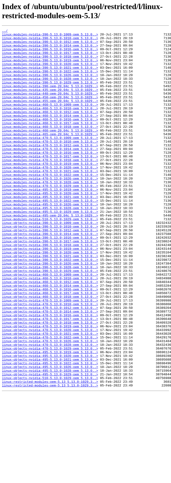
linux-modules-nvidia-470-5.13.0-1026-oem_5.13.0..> (50, 208)
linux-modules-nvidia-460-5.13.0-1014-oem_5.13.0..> (50, 133)
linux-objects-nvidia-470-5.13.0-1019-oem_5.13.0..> (50, 386)
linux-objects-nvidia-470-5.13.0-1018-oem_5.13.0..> (50, 381)
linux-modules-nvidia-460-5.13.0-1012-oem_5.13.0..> (50, 129)
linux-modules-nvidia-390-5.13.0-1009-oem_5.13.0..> (50, 35)
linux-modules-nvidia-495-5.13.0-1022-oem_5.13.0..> (50, 235)
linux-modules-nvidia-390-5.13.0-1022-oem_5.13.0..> (50, 80)
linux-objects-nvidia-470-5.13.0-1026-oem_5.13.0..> (50, 403)
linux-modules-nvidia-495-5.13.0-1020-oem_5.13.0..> (50, 226)
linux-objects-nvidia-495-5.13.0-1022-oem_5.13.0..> (50, 430)
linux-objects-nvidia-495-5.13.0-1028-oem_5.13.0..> (50, 439)
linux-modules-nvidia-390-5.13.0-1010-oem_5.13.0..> (50, 40)
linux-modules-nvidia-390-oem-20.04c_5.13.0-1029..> (50, 98)
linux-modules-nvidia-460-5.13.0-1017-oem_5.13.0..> (50, 142)
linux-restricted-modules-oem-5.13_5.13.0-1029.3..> (50, 452)
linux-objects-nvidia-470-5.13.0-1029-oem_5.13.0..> (50, 412)
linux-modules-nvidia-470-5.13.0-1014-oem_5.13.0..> (50, 173)
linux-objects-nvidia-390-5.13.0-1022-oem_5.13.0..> (50, 306)
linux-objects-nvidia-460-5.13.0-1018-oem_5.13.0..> (50, 350)
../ (5, 31)
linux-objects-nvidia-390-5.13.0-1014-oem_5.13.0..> (50, 275)
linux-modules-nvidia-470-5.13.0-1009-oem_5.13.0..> (50, 160)
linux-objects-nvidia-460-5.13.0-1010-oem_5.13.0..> (50, 328)
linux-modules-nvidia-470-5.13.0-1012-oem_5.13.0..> (50, 169)
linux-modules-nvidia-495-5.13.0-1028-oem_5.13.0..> (50, 244)
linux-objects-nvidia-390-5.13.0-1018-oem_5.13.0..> (50, 288)
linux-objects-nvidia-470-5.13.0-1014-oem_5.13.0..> (50, 368)
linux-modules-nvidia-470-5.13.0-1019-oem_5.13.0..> (50, 191)
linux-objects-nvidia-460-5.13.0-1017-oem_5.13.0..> (50, 346)
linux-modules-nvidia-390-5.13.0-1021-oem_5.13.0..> (50, 75)
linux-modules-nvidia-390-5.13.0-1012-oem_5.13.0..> (50, 44)
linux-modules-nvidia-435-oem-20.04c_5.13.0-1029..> (50, 102)
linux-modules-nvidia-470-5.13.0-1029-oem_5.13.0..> (50, 217)
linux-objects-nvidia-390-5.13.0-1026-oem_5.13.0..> (50, 310)
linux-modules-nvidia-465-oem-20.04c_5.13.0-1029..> (50, 155)
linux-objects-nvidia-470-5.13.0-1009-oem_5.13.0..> (50, 355)
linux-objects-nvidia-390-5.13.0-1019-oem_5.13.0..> (50, 293)
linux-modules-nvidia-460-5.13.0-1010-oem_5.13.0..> (50, 124)
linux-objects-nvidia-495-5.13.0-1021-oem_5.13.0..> (50, 426)
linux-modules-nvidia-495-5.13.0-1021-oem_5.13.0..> (50, 231)
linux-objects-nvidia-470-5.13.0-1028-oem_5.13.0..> (50, 408)
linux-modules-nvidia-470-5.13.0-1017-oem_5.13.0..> (50, 182)
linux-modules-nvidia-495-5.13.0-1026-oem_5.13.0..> (50, 239)
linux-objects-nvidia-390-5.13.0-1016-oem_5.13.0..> (50, 279)
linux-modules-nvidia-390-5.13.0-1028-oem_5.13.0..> (50, 89)
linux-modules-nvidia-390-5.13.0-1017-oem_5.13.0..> (50, 58)
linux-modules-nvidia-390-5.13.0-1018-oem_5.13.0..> (50, 62)
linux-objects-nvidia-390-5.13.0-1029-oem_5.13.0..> (50, 319)
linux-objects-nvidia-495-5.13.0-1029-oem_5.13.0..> (50, 443)
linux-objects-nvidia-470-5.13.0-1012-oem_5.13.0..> (50, 364)
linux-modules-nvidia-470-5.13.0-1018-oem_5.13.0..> (50, 186)
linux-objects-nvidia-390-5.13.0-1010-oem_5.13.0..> (50, 266)
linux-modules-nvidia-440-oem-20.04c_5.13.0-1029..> (50, 106)
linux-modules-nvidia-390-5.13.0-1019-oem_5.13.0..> (50, 67)
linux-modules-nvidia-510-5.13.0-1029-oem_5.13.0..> (50, 257)
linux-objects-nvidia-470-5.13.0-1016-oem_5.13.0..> (50, 372)
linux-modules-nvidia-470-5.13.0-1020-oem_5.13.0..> (50, 195)
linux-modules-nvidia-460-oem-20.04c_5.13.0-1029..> (50, 151)
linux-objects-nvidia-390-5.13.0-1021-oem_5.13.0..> (50, 302)
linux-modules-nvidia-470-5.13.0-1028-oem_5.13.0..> (50, 213)
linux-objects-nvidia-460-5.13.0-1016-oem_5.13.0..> (50, 341)
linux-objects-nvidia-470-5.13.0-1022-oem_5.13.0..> (50, 399)
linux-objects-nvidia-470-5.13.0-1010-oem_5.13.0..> (50, 359)
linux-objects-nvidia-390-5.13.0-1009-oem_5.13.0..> (50, 262)
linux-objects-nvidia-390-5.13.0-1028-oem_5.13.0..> (50, 315)
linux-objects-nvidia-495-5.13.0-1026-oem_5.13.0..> (50, 435)
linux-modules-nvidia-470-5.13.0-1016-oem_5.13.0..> (50, 177)
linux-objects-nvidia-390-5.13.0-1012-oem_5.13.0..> (50, 270)
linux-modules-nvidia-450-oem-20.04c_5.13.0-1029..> (50, 111)
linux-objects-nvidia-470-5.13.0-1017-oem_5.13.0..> (50, 377)
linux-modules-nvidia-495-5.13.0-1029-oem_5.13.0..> (50, 248)
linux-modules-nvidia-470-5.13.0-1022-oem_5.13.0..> (50, 204)
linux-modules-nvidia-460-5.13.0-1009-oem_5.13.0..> (50, 120)
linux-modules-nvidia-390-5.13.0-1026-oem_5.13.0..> (50, 84)
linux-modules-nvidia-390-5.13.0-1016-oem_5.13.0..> (50, 53)
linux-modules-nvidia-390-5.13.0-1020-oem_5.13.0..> (50, 71)
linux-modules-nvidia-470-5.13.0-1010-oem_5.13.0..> (50, 164)
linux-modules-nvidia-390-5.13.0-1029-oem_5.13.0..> (50, 93)
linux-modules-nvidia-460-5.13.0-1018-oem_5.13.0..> (50, 146)
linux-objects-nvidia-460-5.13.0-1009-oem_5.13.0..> (50, 324)
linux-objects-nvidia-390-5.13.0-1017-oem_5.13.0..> (50, 284)
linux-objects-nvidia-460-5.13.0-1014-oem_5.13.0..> (50, 337)
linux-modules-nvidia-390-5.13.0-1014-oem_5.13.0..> (50, 49)
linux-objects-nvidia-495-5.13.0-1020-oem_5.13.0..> (50, 421)
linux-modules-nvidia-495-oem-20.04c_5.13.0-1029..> (50, 253)
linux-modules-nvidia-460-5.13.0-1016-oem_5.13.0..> (50, 137)
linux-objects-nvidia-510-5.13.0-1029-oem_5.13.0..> (50, 448)
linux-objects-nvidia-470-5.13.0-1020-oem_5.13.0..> (50, 390)
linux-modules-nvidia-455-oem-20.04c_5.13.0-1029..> (50, 115)
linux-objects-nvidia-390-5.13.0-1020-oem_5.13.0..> (50, 297)
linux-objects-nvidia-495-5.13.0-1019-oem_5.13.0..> (50, 417)
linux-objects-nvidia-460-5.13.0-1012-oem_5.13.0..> (50, 333)
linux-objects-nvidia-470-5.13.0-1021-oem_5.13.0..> (50, 395)
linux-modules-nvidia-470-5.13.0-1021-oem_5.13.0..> (50, 200)
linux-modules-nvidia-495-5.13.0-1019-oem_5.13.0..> (50, 222)
